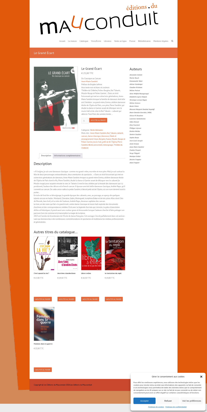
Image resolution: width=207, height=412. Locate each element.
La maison (72, 41)
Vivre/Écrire (96, 41)
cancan (84, 136)
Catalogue (84, 41)
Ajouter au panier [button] (44, 301)
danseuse (105, 136)
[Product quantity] (85, 121)
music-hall (97, 142)
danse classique (94, 136)
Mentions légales (161, 41)
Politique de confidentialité (176, 407)
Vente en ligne (120, 41)
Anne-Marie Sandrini (89, 81)
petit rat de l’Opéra (109, 142)
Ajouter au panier (100, 121)
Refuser (168, 401)
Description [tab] (46, 155)
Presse (132, 41)
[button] (201, 376)
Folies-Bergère (99, 139)
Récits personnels (96, 145)
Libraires (107, 41)
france (108, 139)
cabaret (120, 133)
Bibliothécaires (144, 41)
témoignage (108, 145)
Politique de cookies (156, 407)
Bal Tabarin (111, 133)
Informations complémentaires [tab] (67, 155)
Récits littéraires (96, 130)
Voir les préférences (191, 401)
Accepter (144, 401)
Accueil (62, 41)
